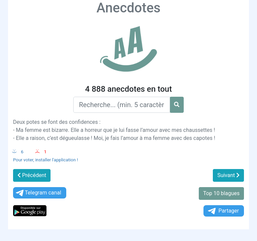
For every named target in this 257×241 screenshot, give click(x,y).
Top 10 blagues (221, 193)
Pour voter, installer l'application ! (45, 159)
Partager (223, 211)
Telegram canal (38, 192)
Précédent (31, 175)
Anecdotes (128, 8)
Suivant (228, 175)
